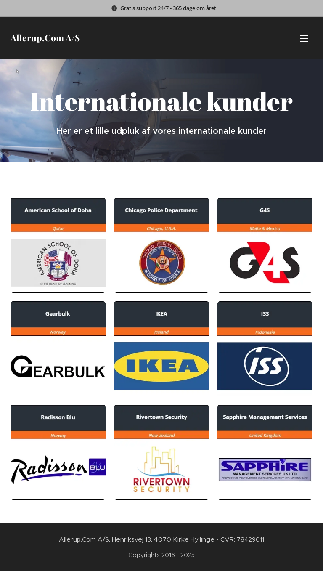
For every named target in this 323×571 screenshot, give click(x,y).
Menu (304, 38)
